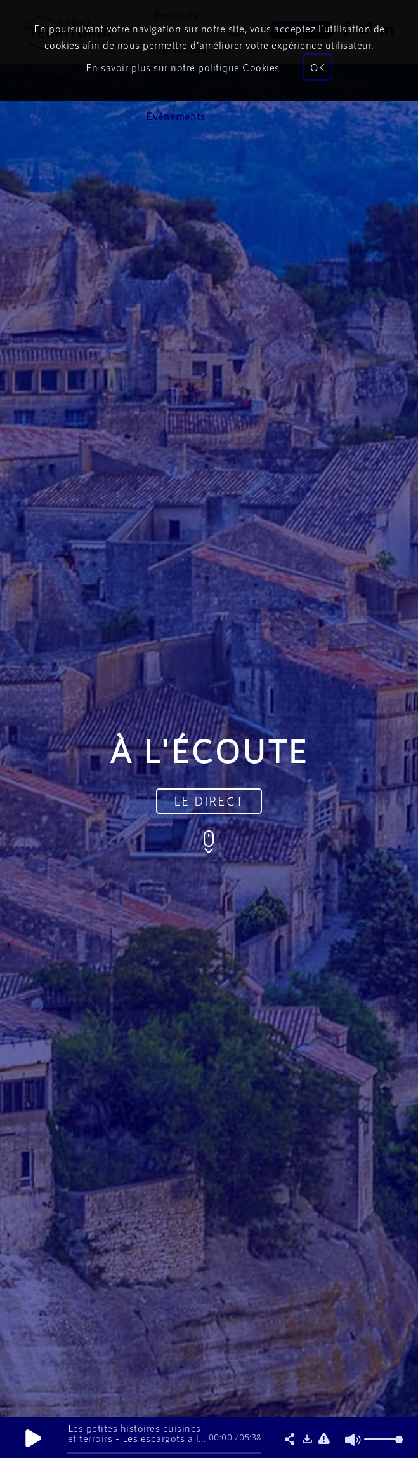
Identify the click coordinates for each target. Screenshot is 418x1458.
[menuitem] (176, 116)
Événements (176, 116)
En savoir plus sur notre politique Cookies (183, 67)
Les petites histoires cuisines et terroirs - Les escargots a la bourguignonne (136, 1438)
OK (317, 67)
